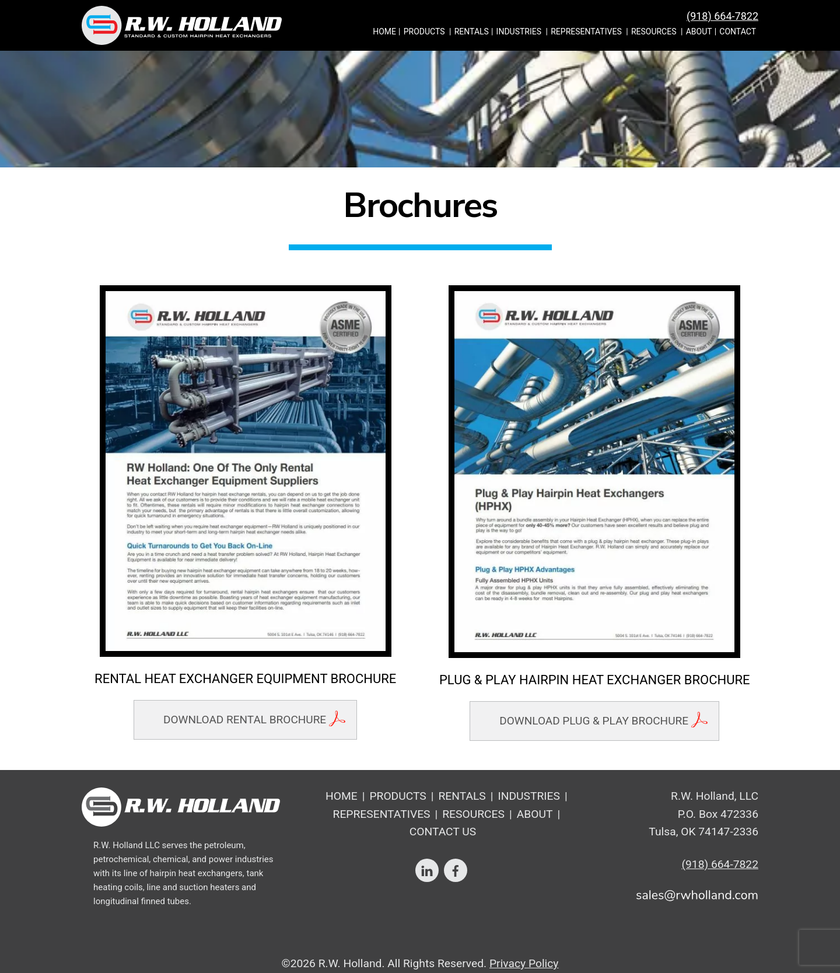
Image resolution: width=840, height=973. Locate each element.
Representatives (381, 814)
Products (424, 31)
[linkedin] (427, 869)
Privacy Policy (524, 963)
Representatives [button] (586, 31)
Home (384, 31)
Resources (654, 31)
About (699, 31)
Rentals (471, 31)
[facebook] (455, 869)
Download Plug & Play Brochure (593, 720)
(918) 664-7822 (722, 16)
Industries (518, 31)
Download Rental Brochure (244, 719)
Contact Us (443, 831)
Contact (737, 31)
